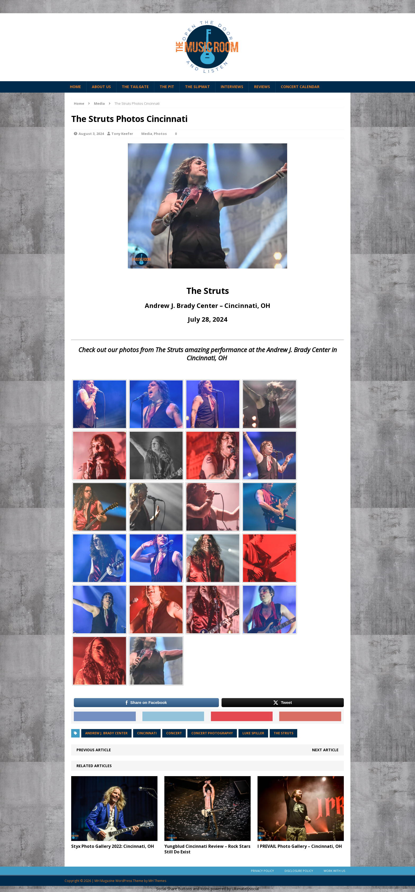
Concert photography (212, 733)
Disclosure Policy (299, 871)
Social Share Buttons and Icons (183, 888)
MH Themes (157, 881)
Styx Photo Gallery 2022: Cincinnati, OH (112, 846)
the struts (283, 733)
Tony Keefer (122, 133)
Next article (325, 749)
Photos (160, 133)
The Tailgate (135, 86)
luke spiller (253, 733)
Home (75, 86)
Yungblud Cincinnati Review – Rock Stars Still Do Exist (207, 849)
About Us (101, 86)
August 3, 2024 (91, 133)
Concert (174, 733)
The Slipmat (197, 86)
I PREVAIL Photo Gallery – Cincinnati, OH (300, 846)
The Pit (167, 86)
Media (146, 133)
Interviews (232, 86)
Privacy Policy (262, 871)
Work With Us (334, 871)
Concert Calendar (300, 86)
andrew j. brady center (106, 733)
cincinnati (147, 733)
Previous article (93, 749)
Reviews (262, 86)
